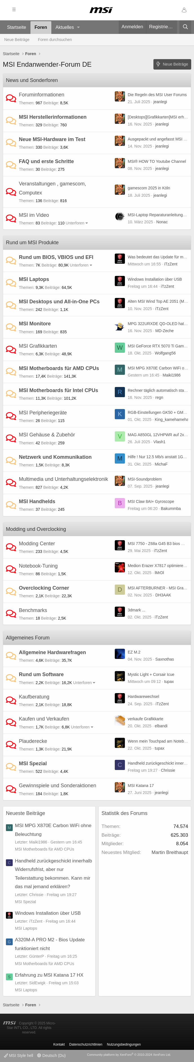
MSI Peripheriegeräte (43, 413)
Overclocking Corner (44, 588)
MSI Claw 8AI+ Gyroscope (151, 501)
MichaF (161, 464)
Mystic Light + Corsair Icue (151, 674)
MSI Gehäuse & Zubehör (47, 435)
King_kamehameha (172, 419)
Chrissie (168, 770)
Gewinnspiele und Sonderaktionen (57, 785)
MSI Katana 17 (141, 785)
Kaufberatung (34, 697)
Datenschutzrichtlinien (85, 1044)
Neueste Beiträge (25, 813)
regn (159, 397)
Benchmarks (33, 610)
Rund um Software (41, 674)
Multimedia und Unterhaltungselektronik (63, 479)
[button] (78, 27)
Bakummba (171, 508)
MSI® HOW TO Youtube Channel (157, 161)
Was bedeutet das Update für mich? (159, 257)
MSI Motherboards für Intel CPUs (58, 390)
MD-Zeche (164, 330)
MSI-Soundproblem (145, 479)
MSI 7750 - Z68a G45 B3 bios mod (158, 543)
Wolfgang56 (165, 353)
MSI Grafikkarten (38, 346)
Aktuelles (65, 27)
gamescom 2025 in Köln (149, 188)
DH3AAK (163, 595)
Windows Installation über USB (155, 279)
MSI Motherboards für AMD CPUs (59, 368)
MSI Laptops (34, 279)
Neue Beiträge (17, 39)
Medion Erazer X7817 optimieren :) (158, 565)
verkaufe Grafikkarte (145, 719)
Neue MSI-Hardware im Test (52, 139)
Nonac (161, 222)
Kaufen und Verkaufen (44, 719)
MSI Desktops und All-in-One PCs (59, 301)
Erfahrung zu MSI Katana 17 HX (49, 975)
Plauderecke (33, 741)
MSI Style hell (18, 1055)
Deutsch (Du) (51, 1055)
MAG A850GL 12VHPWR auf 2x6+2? (160, 434)
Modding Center (37, 543)
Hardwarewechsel (143, 696)
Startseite (16, 27)
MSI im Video (34, 215)
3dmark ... (136, 610)
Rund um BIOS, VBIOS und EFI (56, 257)
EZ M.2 (134, 652)
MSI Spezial (33, 763)
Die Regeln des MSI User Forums (157, 94)
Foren (41, 27)
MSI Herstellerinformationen (53, 117)
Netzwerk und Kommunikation (55, 457)
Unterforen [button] (75, 223)
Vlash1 (159, 442)
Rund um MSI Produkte (32, 242)
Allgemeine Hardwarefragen (52, 652)
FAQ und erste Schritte (46, 161)
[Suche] (185, 27)
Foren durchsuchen (55, 39)
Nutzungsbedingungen (124, 1044)
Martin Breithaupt (170, 852)
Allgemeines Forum (28, 638)
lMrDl (159, 572)
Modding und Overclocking (36, 529)
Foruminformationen (41, 95)
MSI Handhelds (37, 501)
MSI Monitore (35, 323)
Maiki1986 (172, 375)
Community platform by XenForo (129, 1054)
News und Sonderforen (32, 80)
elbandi (161, 726)
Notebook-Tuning (38, 566)
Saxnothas (164, 659)
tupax (169, 681)
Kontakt (59, 1044)
